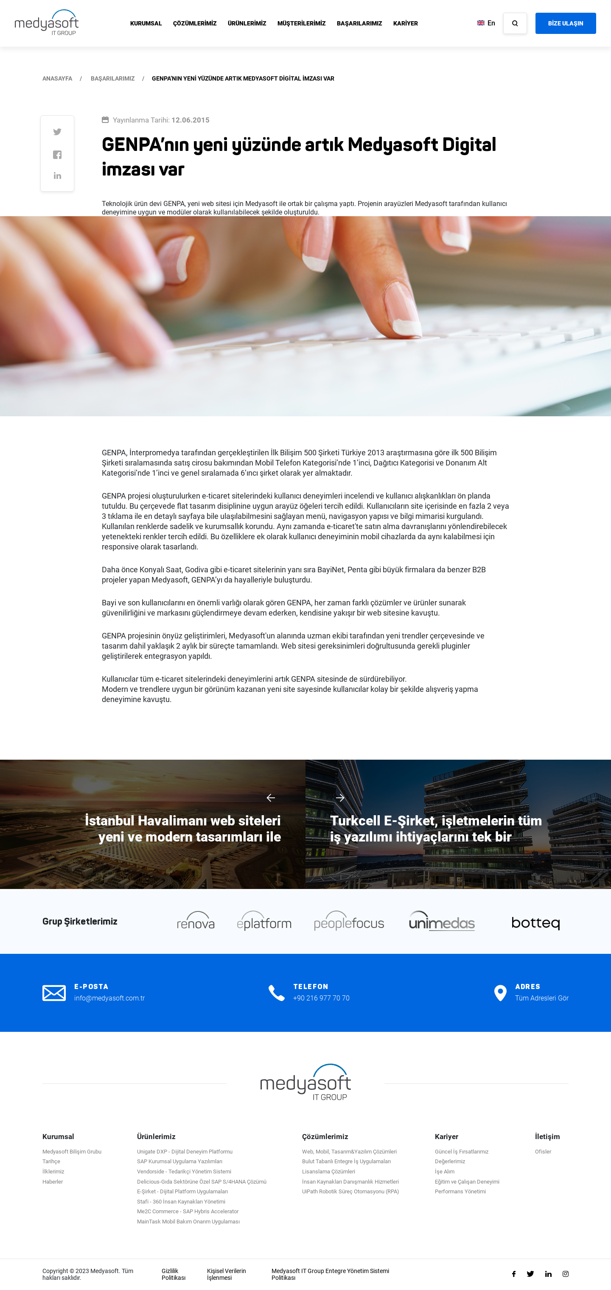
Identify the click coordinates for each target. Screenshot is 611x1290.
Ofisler (543, 1151)
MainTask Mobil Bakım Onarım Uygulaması (188, 1221)
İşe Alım (444, 1171)
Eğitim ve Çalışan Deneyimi (467, 1182)
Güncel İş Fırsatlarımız (461, 1151)
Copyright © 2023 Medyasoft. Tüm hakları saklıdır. (87, 1275)
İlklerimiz (53, 1171)
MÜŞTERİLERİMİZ (301, 23)
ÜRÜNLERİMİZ (247, 23)
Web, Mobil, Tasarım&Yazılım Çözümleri (349, 1151)
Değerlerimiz (450, 1161)
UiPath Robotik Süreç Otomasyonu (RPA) (350, 1191)
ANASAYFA (57, 78)
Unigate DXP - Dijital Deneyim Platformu (185, 1151)
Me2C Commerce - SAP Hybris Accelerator (187, 1211)
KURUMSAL (146, 23)
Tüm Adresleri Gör (542, 998)
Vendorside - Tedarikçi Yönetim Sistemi (184, 1171)
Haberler (52, 1182)
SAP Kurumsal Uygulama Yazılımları (179, 1161)
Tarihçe (51, 1161)
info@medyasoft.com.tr (109, 998)
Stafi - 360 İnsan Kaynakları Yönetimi (181, 1201)
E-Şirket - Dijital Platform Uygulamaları (182, 1191)
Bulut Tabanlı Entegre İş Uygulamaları (346, 1161)
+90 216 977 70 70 (321, 998)
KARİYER (405, 23)
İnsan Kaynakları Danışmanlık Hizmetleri (350, 1182)
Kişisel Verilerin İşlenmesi (226, 1275)
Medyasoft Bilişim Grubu (71, 1151)
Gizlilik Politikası (173, 1275)
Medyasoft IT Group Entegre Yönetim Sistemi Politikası (330, 1275)
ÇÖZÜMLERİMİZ (195, 23)
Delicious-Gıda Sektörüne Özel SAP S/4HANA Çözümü (201, 1182)
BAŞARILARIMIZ (359, 23)
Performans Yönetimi (460, 1191)
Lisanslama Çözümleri (328, 1171)
